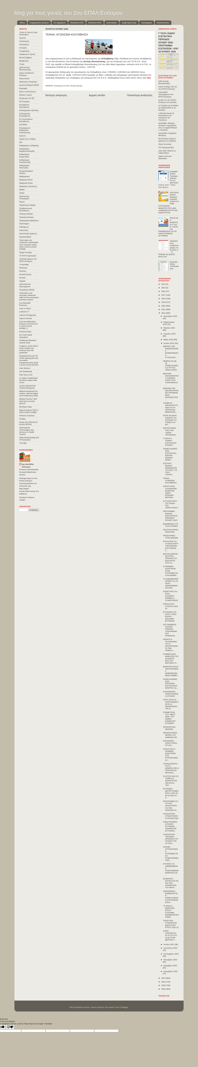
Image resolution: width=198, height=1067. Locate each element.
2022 (163, 313)
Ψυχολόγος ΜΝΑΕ (26, 290)
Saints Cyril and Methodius (164, 157)
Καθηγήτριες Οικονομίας (24, 166)
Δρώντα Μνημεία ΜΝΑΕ (29, 85)
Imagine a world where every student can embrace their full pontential (28, 349)
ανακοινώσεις (163, 22)
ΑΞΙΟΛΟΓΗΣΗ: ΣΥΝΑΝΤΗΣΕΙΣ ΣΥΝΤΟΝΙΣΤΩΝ (170, 816)
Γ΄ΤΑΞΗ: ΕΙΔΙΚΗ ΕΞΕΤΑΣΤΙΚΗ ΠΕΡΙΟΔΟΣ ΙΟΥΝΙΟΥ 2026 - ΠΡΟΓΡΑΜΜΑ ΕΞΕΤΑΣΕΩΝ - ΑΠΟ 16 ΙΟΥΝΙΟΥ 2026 (168, 42)
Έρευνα (22, 136)
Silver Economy (164, 144)
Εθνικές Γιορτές (25, 95)
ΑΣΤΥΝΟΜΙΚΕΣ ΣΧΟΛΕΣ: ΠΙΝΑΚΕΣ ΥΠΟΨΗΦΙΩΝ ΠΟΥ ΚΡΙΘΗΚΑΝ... (170, 630)
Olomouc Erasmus (27, 416)
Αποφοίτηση (24, 51)
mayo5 (111, 1007)
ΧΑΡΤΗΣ (91, 67)
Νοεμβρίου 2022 (170, 966)
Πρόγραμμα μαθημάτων (29, 220)
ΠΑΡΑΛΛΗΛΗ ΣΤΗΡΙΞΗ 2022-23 (170, 606)
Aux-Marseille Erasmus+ (25, 304)
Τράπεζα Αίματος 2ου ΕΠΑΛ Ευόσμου (28, 260)
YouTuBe (23, 443)
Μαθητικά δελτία (26, 183)
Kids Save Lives (25, 375)
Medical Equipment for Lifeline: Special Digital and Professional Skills (28, 393)
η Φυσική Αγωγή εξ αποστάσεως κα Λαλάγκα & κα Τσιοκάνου (166, 116)
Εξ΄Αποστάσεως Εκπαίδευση (26, 120)
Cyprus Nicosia (25, 318)
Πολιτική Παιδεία (26, 214)
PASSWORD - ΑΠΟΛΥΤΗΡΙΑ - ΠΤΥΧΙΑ (170, 743)
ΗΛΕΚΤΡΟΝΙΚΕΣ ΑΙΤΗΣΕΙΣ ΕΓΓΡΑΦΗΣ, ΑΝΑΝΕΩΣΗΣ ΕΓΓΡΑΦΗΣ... (170, 826)
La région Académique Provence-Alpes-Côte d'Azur (28, 380)
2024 (163, 982)
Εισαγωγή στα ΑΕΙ (61, 86)
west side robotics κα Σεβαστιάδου (167, 152)
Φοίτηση (22, 271)
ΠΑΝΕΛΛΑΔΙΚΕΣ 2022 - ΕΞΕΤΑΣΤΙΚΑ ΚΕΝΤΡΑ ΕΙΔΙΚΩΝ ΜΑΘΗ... (170, 454)
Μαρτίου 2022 (169, 328)
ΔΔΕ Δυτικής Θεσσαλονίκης (25, 68)
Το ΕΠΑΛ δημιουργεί (27, 256)
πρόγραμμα (146, 22)
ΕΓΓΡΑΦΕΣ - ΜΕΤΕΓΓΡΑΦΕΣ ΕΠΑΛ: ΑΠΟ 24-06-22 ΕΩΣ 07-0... (170, 793)
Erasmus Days (25, 332)
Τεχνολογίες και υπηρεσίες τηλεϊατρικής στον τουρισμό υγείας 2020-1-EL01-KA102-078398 (28, 244)
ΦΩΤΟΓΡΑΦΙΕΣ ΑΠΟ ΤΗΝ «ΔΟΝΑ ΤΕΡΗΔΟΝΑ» (169, 431)
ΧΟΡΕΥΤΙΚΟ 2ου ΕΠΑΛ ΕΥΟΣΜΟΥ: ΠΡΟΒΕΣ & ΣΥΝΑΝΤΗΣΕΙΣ (170, 595)
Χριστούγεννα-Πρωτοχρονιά (25, 285)
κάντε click (144, 78)
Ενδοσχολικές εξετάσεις (29, 110)
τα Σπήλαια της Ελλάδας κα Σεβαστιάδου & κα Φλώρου (168, 108)
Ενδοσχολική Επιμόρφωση (24, 115)
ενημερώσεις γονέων (39, 22)
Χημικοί (22, 281)
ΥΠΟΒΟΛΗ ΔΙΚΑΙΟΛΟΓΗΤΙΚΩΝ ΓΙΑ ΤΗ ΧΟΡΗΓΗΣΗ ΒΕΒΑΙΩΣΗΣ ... (170, 407)
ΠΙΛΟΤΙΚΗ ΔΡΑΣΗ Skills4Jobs (170, 531)
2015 (163, 288)
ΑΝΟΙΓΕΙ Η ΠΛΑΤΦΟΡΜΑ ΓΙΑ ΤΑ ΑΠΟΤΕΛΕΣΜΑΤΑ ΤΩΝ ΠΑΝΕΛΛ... (170, 644)
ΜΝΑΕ (22, 190)
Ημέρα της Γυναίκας (27, 139)
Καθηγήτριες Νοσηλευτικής (25, 161)
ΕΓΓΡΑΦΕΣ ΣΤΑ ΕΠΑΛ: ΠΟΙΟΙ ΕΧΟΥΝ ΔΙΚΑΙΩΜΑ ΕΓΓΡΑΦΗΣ (170, 616)
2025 (163, 985)
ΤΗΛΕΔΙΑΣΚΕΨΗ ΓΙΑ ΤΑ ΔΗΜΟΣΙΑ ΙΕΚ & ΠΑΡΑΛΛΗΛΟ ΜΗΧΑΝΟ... (171, 768)
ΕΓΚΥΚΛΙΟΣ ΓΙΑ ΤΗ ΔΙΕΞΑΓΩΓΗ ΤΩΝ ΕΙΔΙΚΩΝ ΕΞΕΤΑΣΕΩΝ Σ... (170, 545)
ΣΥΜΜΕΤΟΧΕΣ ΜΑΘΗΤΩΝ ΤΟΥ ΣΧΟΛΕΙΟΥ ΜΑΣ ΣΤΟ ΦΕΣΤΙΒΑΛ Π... (171, 658)
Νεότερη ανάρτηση (56, 95)
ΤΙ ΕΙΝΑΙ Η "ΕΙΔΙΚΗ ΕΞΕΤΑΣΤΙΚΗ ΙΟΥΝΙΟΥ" (169, 441)
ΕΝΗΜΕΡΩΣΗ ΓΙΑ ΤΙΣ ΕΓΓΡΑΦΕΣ (170, 525)
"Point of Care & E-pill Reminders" (28, 33)
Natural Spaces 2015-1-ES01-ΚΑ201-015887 (29, 411)
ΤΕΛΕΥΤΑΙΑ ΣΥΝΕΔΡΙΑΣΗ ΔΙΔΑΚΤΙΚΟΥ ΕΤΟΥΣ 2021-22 (171, 924)
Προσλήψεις (24, 224)
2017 (163, 295)
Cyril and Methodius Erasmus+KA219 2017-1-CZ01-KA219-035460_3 (28, 325)
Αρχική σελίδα (97, 95)
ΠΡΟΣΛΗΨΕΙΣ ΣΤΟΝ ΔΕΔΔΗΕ (170, 537)
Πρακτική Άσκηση (26, 217)
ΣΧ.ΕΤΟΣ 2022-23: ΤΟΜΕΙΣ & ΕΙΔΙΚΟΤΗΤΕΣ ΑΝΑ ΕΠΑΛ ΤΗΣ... (171, 780)
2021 (163, 309)
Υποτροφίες (24, 264)
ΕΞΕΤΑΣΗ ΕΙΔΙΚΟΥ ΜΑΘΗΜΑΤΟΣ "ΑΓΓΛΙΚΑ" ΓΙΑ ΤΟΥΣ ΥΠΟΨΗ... (170, 469)
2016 (163, 291)
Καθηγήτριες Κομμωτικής (24, 155)
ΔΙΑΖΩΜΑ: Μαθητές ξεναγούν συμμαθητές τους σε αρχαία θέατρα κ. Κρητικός (167, 126)
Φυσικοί (22, 278)
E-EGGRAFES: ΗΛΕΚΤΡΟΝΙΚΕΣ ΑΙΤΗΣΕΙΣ (170, 694)
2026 (163, 989)
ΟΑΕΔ (21, 193)
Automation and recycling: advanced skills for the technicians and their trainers (29, 296)
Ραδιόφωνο (24, 227)
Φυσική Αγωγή (76, 86)
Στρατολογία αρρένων (28, 234)
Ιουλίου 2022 (169, 944)
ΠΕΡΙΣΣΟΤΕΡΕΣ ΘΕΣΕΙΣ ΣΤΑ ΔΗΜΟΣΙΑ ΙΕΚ (170, 735)
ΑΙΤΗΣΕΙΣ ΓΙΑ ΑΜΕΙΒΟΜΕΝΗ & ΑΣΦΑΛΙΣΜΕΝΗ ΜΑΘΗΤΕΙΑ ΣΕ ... (171, 869)
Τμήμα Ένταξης (25, 252)
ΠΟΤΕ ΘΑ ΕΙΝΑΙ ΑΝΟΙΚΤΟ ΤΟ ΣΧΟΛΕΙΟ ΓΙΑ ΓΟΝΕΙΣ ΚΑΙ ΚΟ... (170, 420)
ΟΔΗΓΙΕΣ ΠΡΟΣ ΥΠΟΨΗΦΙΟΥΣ (174, 265)
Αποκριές (23, 48)
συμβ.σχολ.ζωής (129, 22)
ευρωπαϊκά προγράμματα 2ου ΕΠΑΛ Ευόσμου (165, 94)
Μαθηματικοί (24, 176)
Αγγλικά (22, 38)
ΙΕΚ (20, 142)
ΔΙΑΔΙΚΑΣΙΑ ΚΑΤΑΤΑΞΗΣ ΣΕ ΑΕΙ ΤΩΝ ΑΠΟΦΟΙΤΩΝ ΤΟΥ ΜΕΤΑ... (170, 883)
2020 (163, 306)
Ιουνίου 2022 (169, 343)
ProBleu (22, 419)
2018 (163, 299)
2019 (163, 302)
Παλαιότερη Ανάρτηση (139, 95)
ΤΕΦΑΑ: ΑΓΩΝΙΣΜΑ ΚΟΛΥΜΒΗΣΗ (170, 480)
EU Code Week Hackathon (25, 336)
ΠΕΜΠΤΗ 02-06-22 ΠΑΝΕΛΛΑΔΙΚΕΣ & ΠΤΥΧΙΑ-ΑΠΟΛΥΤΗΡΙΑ (170, 365)
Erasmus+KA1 (94, 22)
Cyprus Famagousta (27, 315)
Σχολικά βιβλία (25, 237)
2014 (163, 284)
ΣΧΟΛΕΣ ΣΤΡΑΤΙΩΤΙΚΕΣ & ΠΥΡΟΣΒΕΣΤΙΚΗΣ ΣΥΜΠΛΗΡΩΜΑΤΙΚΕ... (170, 853)
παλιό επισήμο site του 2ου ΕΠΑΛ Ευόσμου (167, 88)
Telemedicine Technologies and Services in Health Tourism (26, 431)
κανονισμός (111, 22)
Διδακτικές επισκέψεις (28, 82)
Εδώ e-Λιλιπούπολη (27, 92)
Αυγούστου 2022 (170, 948)
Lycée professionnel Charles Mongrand (27, 387)
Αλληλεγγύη (24, 41)
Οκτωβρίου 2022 (170, 960)
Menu (22, 22)
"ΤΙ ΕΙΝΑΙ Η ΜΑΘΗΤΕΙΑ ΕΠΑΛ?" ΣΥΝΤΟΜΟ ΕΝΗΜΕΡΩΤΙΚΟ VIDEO (171, 911)
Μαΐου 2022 (168, 340)
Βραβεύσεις (24, 61)
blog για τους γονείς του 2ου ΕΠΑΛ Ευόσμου (68, 13)
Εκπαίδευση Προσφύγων (24, 106)
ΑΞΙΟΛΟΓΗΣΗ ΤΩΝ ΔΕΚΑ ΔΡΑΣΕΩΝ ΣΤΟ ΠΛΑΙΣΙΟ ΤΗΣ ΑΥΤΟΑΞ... (170, 838)
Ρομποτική (23, 230)
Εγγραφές (23, 88)
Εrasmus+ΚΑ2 (76, 22)
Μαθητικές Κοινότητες (28, 186)
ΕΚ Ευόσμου (24, 102)
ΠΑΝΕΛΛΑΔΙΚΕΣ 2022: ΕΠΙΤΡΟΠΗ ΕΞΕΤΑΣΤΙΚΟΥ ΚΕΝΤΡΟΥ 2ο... (170, 683)
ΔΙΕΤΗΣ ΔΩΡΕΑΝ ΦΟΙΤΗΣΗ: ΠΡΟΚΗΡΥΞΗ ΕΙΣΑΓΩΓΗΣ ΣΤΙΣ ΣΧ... (170, 558)
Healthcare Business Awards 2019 (27, 341)
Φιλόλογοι (23, 268)
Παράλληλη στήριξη (27, 205)
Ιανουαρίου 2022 (170, 316)
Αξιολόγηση (24, 44)
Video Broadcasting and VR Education (29, 439)
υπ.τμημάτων (59, 22)
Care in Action (25, 308)
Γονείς (21, 64)
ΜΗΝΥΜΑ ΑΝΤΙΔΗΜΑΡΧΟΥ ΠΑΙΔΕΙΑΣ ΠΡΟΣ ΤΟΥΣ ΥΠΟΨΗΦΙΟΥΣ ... (171, 379)
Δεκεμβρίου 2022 (170, 971)
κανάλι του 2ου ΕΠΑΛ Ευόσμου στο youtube (167, 101)
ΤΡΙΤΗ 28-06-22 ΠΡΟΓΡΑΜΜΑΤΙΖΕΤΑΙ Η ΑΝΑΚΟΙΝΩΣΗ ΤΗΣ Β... (170, 704)
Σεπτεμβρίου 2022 (171, 954)
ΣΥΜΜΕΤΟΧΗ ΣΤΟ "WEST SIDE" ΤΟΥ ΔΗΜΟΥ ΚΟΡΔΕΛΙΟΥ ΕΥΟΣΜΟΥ (169, 717)
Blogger (125, 1007)
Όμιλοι (21, 202)
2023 (163, 978)
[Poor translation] (10, 1027)
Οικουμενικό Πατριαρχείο (24, 197)
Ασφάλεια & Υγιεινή (27, 54)
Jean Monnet (24, 368)
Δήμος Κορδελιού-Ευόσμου (26, 74)
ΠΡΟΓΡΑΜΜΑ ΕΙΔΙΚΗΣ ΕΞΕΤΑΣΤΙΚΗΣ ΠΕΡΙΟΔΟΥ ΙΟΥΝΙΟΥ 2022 (170, 515)
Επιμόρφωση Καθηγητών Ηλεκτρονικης (24, 130)
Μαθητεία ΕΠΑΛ (26, 180)
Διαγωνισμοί (24, 78)
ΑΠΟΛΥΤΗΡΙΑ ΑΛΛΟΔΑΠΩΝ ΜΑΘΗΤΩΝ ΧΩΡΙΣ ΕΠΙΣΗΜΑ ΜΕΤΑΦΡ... (170, 491)
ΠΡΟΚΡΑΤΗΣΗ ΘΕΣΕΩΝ (169, 728)
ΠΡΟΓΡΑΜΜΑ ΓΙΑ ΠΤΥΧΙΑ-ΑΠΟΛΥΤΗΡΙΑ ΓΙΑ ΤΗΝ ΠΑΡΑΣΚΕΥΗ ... (170, 805)
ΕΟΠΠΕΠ (23, 125)
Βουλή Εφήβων (25, 58)
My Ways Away (25, 407)
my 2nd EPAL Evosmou (28, 465)
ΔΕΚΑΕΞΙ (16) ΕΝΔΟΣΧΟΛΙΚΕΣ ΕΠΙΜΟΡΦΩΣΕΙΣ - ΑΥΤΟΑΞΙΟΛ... (170, 351)
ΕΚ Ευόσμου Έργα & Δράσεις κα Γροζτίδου (167, 140)
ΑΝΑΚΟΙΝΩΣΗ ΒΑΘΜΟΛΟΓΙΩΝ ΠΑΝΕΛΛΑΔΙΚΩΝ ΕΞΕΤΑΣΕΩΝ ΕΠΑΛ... (170, 896)
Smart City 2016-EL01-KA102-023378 (28, 423)
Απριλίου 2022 (169, 334)
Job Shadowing (25, 371)
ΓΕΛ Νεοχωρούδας (166, 147)
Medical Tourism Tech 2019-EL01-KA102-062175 (28, 401)
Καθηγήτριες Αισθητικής (29, 146)
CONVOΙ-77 (24, 312)
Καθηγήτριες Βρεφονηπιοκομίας (27, 150)
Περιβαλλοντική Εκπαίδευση (25, 209)
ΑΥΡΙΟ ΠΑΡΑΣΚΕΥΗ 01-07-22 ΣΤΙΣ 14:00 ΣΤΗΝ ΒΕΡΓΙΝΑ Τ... (170, 935)
